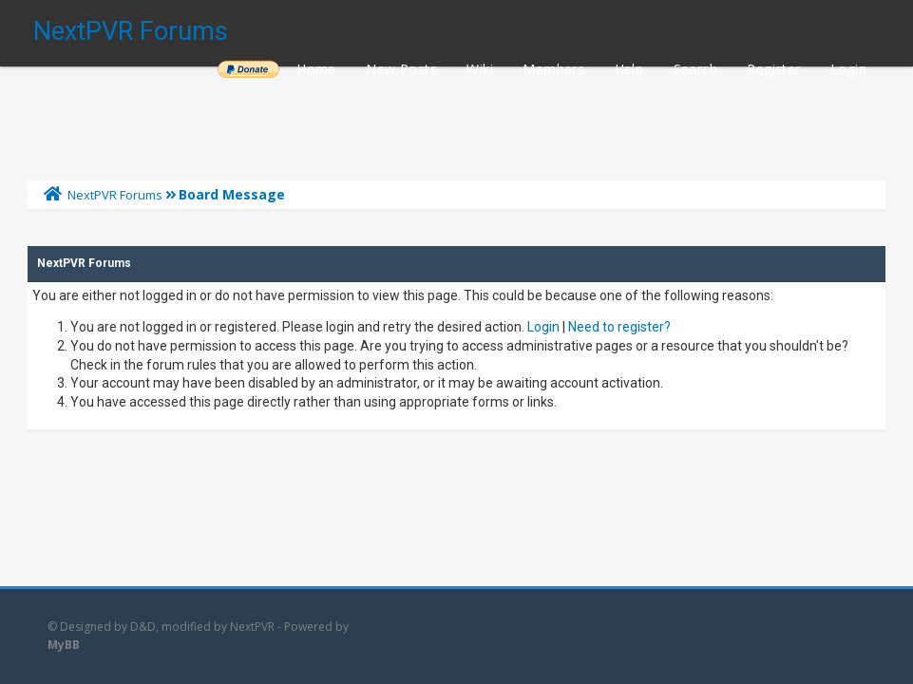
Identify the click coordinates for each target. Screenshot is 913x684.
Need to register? (619, 326)
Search (695, 69)
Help (629, 69)
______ (248, 69)
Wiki (479, 69)
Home (316, 69)
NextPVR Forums (130, 31)
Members (553, 69)
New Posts (401, 69)
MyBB (64, 644)
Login (848, 69)
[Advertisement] (456, 119)
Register (773, 69)
